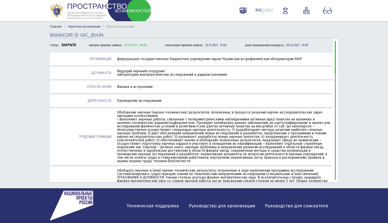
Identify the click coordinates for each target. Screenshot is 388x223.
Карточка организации (84, 26)
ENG (269, 10)
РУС (259, 10)
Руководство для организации (222, 206)
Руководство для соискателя (296, 206)
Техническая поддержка (153, 206)
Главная (56, 26)
